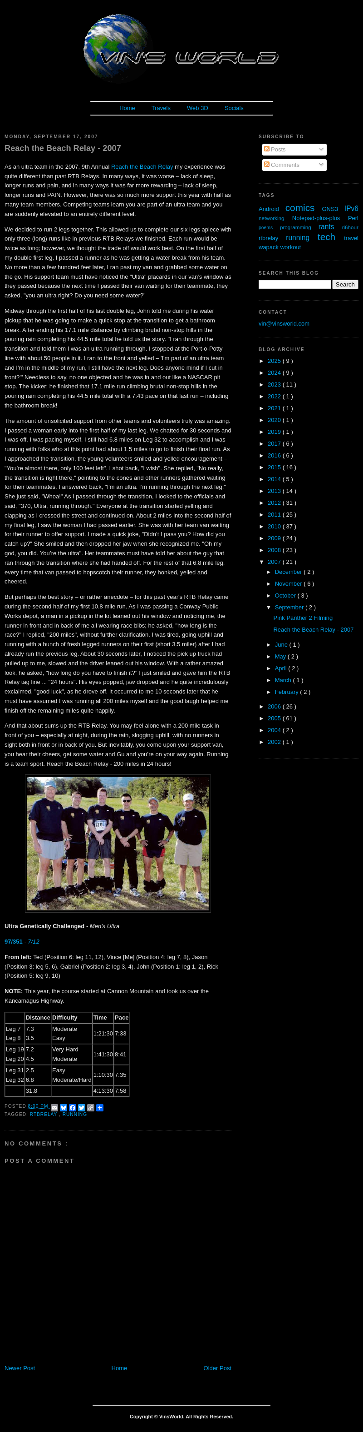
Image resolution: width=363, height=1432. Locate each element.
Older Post (217, 1368)
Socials (234, 108)
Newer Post (20, 1368)
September (290, 607)
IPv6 (351, 208)
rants (330, 227)
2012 (275, 502)
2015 (275, 467)
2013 (275, 490)
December (289, 571)
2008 (275, 550)
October (286, 595)
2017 (275, 443)
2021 (275, 408)
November (289, 583)
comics (303, 207)
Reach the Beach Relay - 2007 (63, 148)
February (287, 691)
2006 (275, 706)
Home (127, 108)
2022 (275, 396)
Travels (161, 108)
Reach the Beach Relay (142, 166)
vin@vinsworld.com (284, 323)
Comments (281, 164)
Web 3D (197, 108)
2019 (275, 431)
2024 (275, 372)
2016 (275, 455)
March (284, 680)
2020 (275, 420)
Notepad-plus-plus (320, 218)
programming (299, 227)
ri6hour (350, 227)
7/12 (33, 941)
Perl (353, 218)
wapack (269, 247)
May (281, 656)
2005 (275, 718)
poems (269, 227)
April (282, 668)
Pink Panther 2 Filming (303, 617)
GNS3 (333, 209)
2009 (275, 538)
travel (351, 238)
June (282, 644)
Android (272, 209)
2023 (275, 384)
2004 (275, 730)
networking (275, 218)
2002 (275, 742)
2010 (275, 526)
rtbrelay (44, 1114)
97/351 (14, 941)
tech (331, 236)
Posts (275, 149)
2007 (275, 561)
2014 (275, 479)
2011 (275, 514)
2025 (275, 360)
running (75, 1114)
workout (290, 247)
